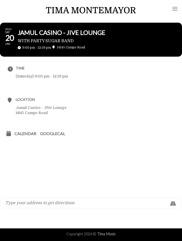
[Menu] (175, 8)
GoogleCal (52, 133)
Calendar (25, 133)
